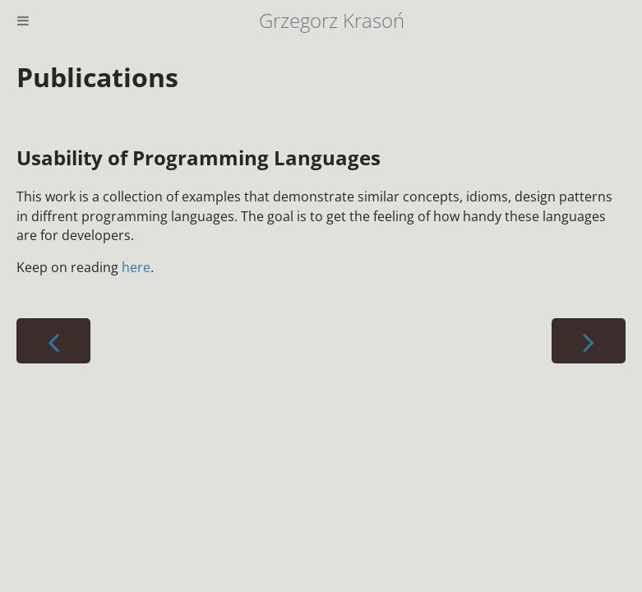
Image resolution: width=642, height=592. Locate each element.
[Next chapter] (589, 340)
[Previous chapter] (53, 340)
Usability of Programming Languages (198, 157)
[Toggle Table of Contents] (23, 20)
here (136, 267)
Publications (97, 77)
